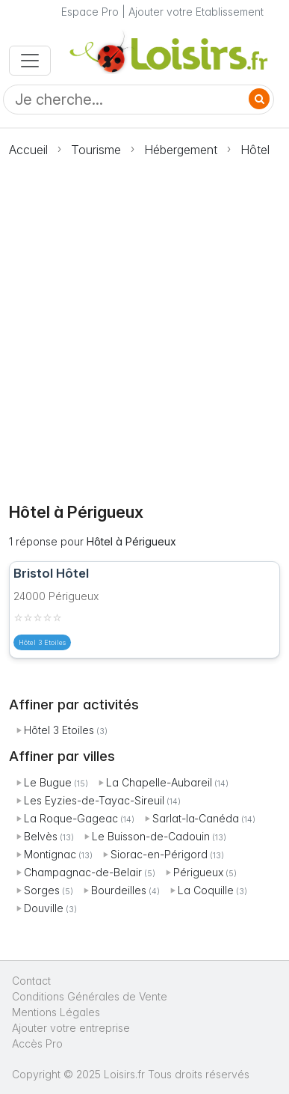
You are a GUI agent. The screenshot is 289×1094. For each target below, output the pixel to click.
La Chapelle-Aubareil (159, 782)
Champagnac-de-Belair (83, 872)
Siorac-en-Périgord (159, 854)
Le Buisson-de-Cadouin (151, 836)
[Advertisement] (144, 321)
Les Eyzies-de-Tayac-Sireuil (94, 800)
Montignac (50, 854)
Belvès (41, 836)
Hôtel (255, 149)
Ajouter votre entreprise (72, 1027)
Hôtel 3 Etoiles (59, 730)
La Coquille (206, 890)
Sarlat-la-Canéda (195, 818)
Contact (31, 980)
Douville (43, 908)
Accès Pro (37, 1043)
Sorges (42, 890)
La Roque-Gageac (71, 818)
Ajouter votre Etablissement (196, 11)
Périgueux (198, 872)
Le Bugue (48, 782)
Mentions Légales (56, 1012)
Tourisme (96, 149)
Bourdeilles (118, 890)
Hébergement (180, 149)
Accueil (28, 149)
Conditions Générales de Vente (89, 996)
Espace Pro (90, 11)
